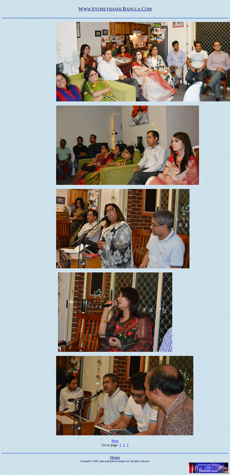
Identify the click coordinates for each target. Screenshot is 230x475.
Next (114, 441)
